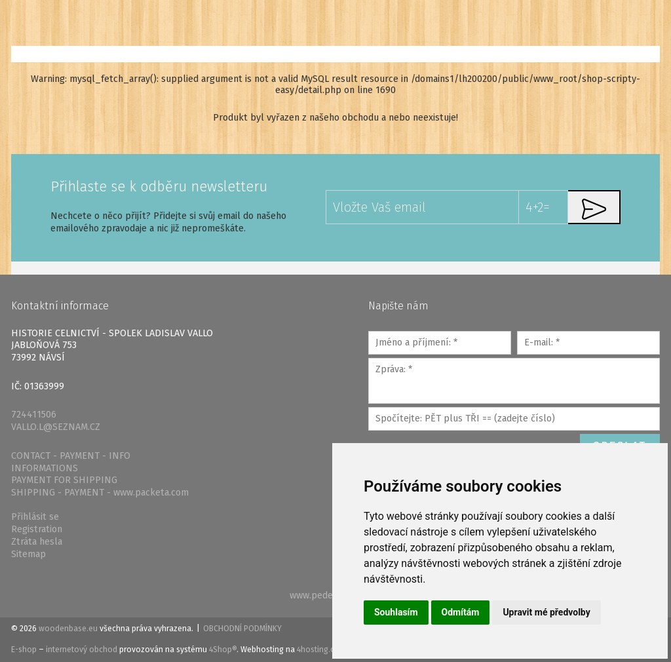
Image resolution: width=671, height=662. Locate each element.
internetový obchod (81, 649)
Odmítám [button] (461, 612)
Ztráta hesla (36, 541)
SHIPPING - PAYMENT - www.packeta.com (100, 492)
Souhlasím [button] (396, 612)
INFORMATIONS (44, 468)
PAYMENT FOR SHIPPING (64, 480)
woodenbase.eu (68, 628)
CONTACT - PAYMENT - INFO (70, 455)
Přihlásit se (35, 516)
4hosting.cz (317, 649)
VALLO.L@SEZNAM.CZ (55, 427)
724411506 (33, 414)
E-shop (24, 649)
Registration (36, 529)
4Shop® (223, 649)
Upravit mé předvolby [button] (546, 612)
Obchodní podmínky (242, 628)
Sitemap (28, 554)
